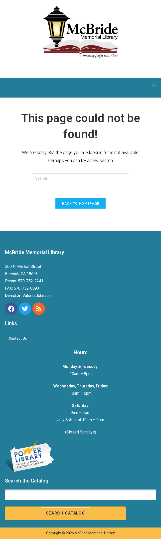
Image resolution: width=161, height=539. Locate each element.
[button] (154, 85)
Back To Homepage (80, 204)
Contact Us (18, 339)
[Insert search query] (80, 178)
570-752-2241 (30, 281)
